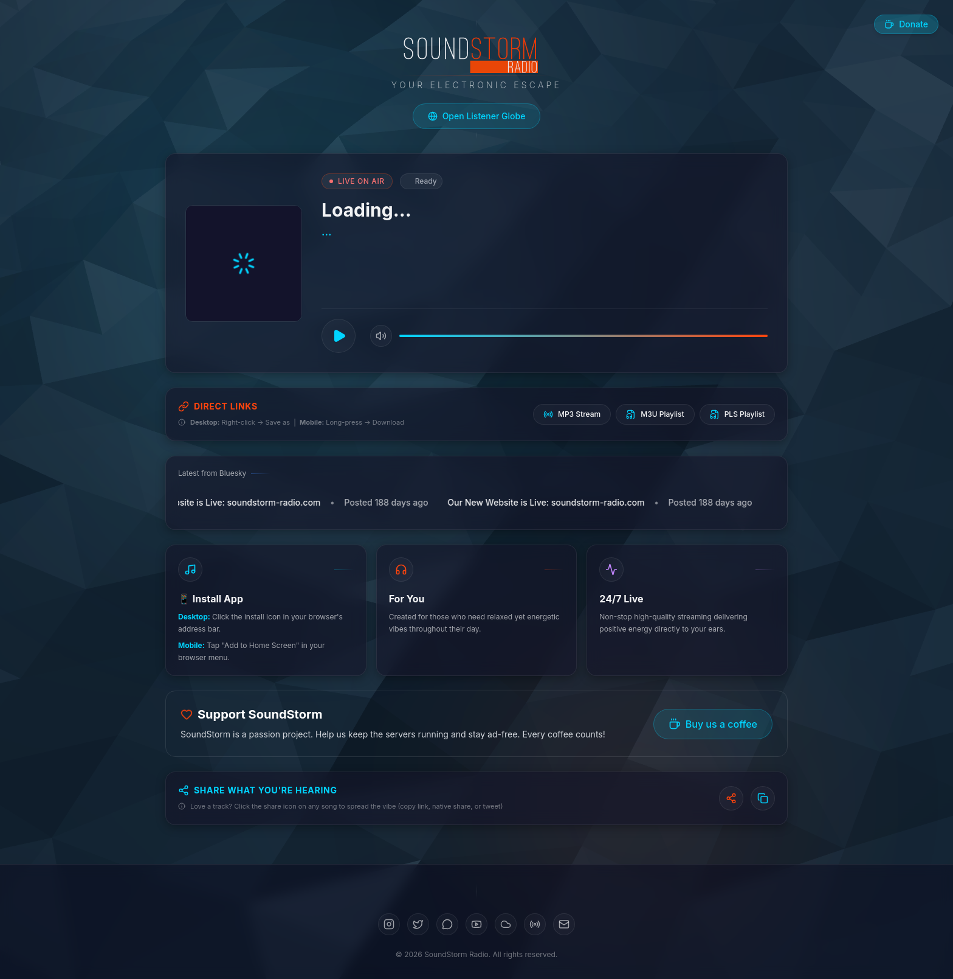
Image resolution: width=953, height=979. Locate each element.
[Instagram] (389, 924)
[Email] (564, 924)
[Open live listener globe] (477, 116)
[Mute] (381, 336)
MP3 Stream (571, 414)
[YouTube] (476, 924)
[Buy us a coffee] (906, 24)
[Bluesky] (447, 924)
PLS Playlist (737, 414)
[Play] (339, 336)
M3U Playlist (655, 414)
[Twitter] (418, 924)
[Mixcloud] (535, 924)
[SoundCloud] (506, 924)
